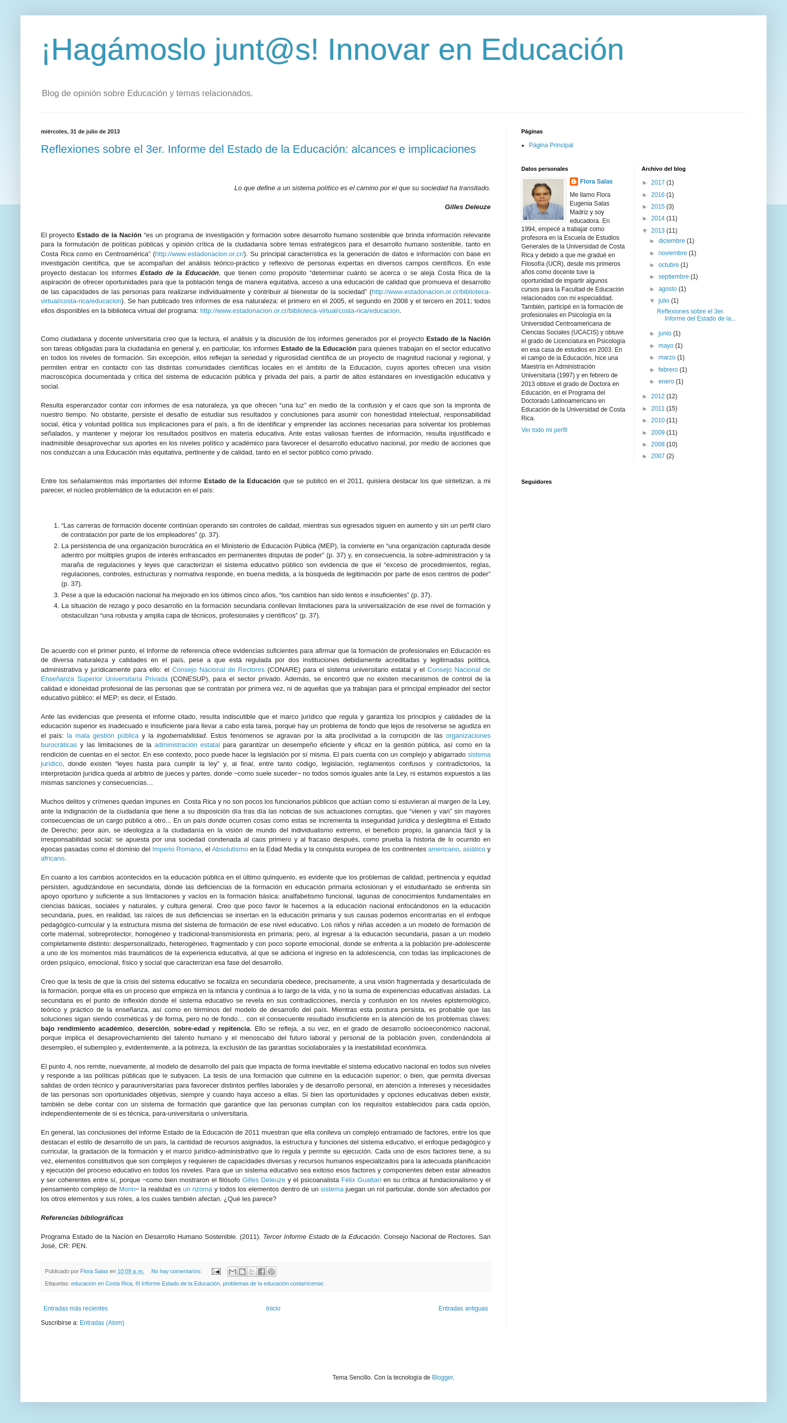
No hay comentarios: (177, 1271)
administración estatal (187, 745)
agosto (668, 288)
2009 (658, 432)
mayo (666, 345)
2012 (658, 396)
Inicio (273, 1308)
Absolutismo (230, 849)
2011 (658, 408)
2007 (658, 456)
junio (665, 333)
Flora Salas (596, 181)
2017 (658, 182)
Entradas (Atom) (102, 1322)
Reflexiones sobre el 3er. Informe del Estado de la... (696, 315)
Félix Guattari (362, 1180)
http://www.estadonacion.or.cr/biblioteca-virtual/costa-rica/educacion (299, 310)
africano (52, 858)
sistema (331, 1189)
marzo (667, 357)
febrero (668, 369)
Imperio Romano (176, 849)
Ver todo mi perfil (544, 430)
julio (664, 300)
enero (667, 381)
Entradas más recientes (75, 1308)
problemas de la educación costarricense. (274, 1283)
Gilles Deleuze (264, 1180)
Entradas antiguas (463, 1308)
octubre (669, 264)
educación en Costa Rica (101, 1283)
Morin (127, 1189)
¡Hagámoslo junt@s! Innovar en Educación (332, 49)
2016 (658, 194)
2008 (658, 444)
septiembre (674, 276)
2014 (658, 218)
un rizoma (197, 1189)
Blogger (442, 1377)
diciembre (672, 240)
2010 (658, 420)
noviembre (673, 253)
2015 (658, 206)
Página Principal (551, 145)
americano (443, 849)
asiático (474, 849)
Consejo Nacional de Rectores (218, 669)
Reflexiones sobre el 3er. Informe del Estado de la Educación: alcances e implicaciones (258, 149)
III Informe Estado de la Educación (177, 1283)
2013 (658, 230)
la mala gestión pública (102, 735)
